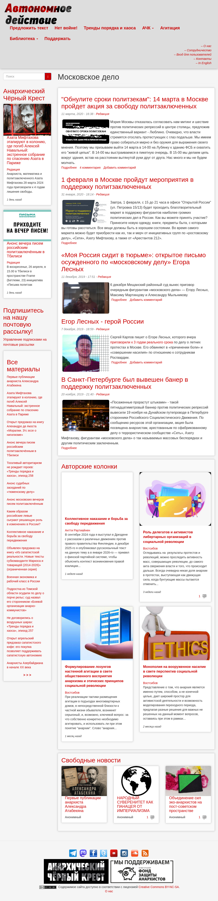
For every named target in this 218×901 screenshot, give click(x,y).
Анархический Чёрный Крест (24, 95)
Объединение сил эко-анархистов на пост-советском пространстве (185, 804)
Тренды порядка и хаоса (110, 28)
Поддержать (57, 38)
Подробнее (69, 167)
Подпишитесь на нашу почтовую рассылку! (23, 321)
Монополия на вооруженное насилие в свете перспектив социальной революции (174, 671)
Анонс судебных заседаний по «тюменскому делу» (20, 488)
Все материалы (23, 366)
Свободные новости (91, 760)
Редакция (102, 114)
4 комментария (90, 167)
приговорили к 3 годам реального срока (141, 342)
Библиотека (24, 38)
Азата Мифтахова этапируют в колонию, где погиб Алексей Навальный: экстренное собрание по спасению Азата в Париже (26, 150)
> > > (27, 675)
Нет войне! (66, 28)
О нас (109, 891)
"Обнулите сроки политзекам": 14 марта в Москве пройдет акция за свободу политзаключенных (134, 103)
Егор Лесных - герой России (102, 321)
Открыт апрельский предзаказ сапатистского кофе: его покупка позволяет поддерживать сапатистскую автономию (24, 647)
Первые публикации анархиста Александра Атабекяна (83, 804)
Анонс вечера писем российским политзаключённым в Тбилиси (25, 249)
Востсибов (150, 548)
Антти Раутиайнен (77, 530)
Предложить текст (29, 28)
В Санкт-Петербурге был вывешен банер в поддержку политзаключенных (124, 383)
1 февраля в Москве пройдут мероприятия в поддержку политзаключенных (127, 183)
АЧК (148, 28)
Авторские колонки (89, 466)
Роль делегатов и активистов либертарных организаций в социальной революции (168, 537)
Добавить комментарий (119, 167)
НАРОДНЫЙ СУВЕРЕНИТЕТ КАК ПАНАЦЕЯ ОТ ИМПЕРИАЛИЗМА (135, 804)
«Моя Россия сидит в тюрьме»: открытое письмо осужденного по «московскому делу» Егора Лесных (133, 262)
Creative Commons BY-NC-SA (159, 887)
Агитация (170, 28)
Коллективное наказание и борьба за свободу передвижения (25, 536)
